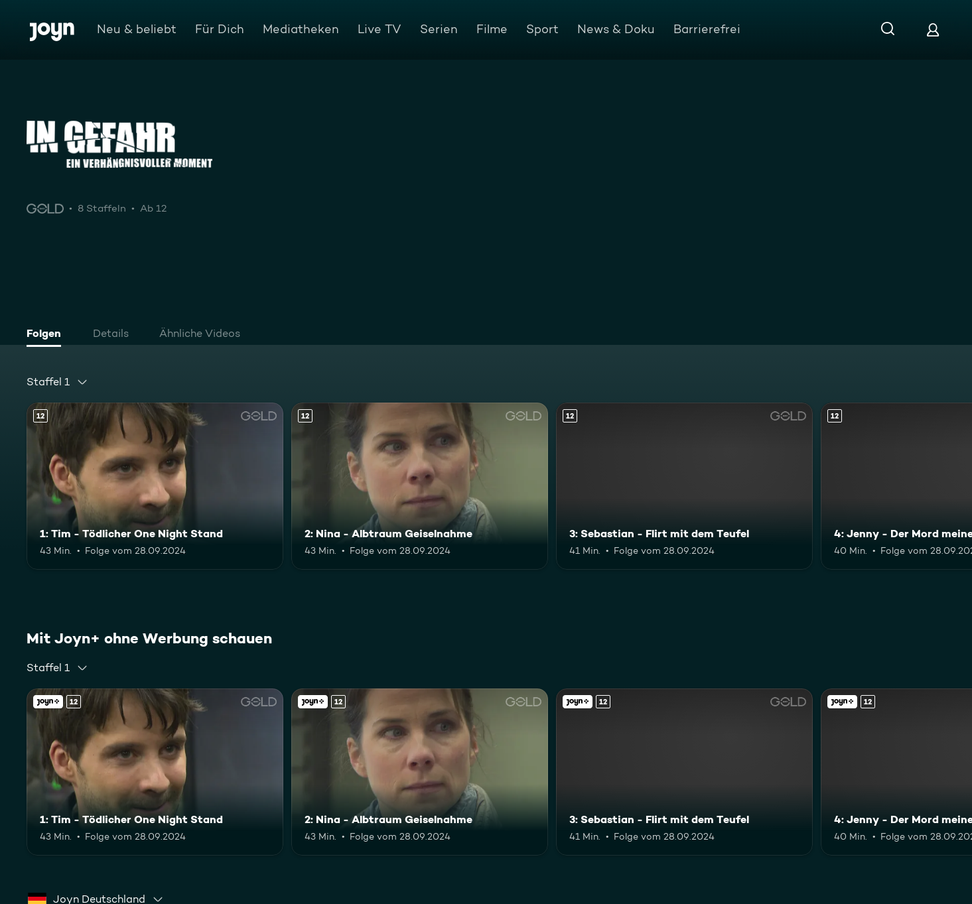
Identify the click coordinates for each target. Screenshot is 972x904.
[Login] (932, 29)
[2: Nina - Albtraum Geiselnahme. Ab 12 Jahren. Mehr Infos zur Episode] (419, 486)
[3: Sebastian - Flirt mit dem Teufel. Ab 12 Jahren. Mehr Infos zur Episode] (684, 486)
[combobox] (57, 382)
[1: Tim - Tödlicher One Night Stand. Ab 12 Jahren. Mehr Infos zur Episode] (155, 486)
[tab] (47, 335)
